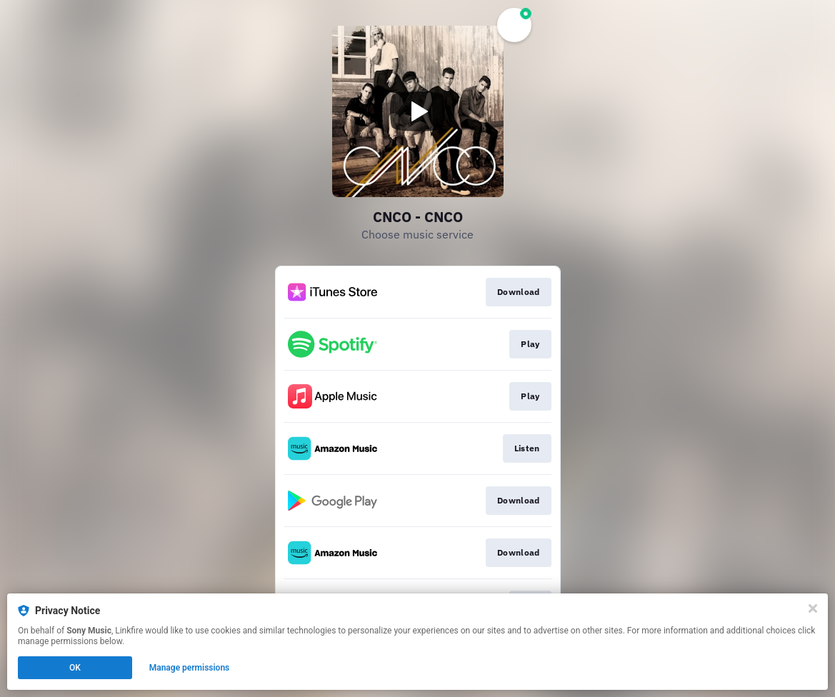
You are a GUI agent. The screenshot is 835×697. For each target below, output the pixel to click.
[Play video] (418, 111)
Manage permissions (189, 668)
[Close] (812, 608)
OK (75, 668)
